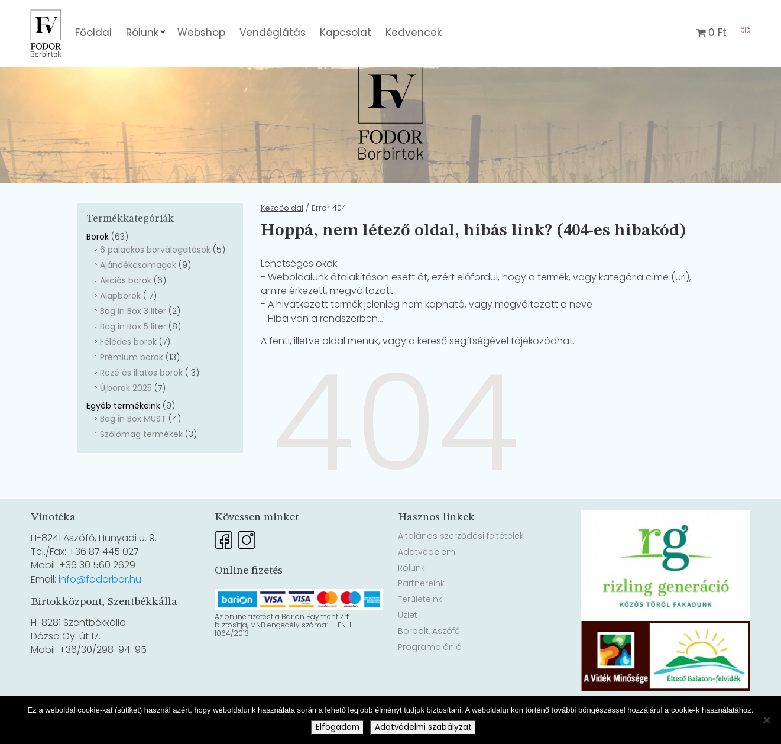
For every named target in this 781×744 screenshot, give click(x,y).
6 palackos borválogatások (155, 282)
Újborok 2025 (126, 420)
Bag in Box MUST (133, 451)
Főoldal (93, 32)
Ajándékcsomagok (138, 297)
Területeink (420, 632)
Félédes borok (128, 374)
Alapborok (120, 328)
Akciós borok (125, 313)
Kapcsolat (345, 32)
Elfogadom (337, 727)
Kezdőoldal (282, 240)
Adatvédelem (426, 584)
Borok (97, 269)
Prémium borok (131, 390)
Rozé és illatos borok (141, 405)
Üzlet (407, 648)
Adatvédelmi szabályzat (423, 727)
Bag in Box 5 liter (133, 359)
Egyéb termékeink (123, 438)
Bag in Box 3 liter (133, 344)
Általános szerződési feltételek (461, 568)
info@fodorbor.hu (100, 612)
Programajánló (430, 679)
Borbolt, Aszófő (429, 663)
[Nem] (766, 720)
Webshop (201, 32)
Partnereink (421, 616)
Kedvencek (413, 32)
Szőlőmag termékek (141, 467)
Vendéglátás (272, 32)
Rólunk (142, 32)
